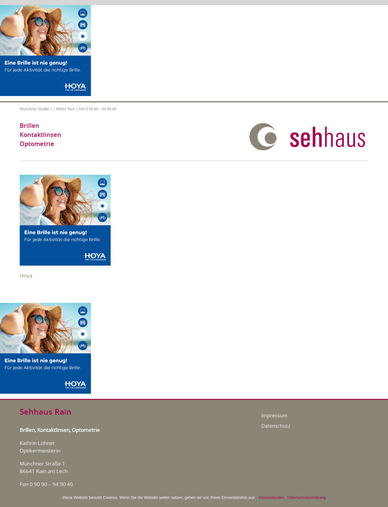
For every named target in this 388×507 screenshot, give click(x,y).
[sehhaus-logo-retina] (307, 124)
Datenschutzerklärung (306, 497)
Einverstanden (271, 497)
